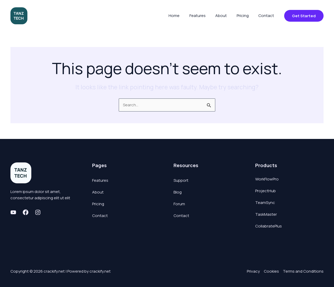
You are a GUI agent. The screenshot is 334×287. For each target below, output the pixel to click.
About (98, 192)
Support (181, 180)
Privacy (253, 271)
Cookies (271, 271)
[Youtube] (13, 212)
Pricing (98, 204)
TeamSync (265, 202)
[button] (304, 16)
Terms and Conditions (303, 271)
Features (100, 180)
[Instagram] (38, 212)
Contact (100, 215)
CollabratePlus (268, 226)
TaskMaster (266, 214)
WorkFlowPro (267, 179)
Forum (179, 204)
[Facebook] (25, 212)
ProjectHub (265, 191)
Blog (178, 192)
